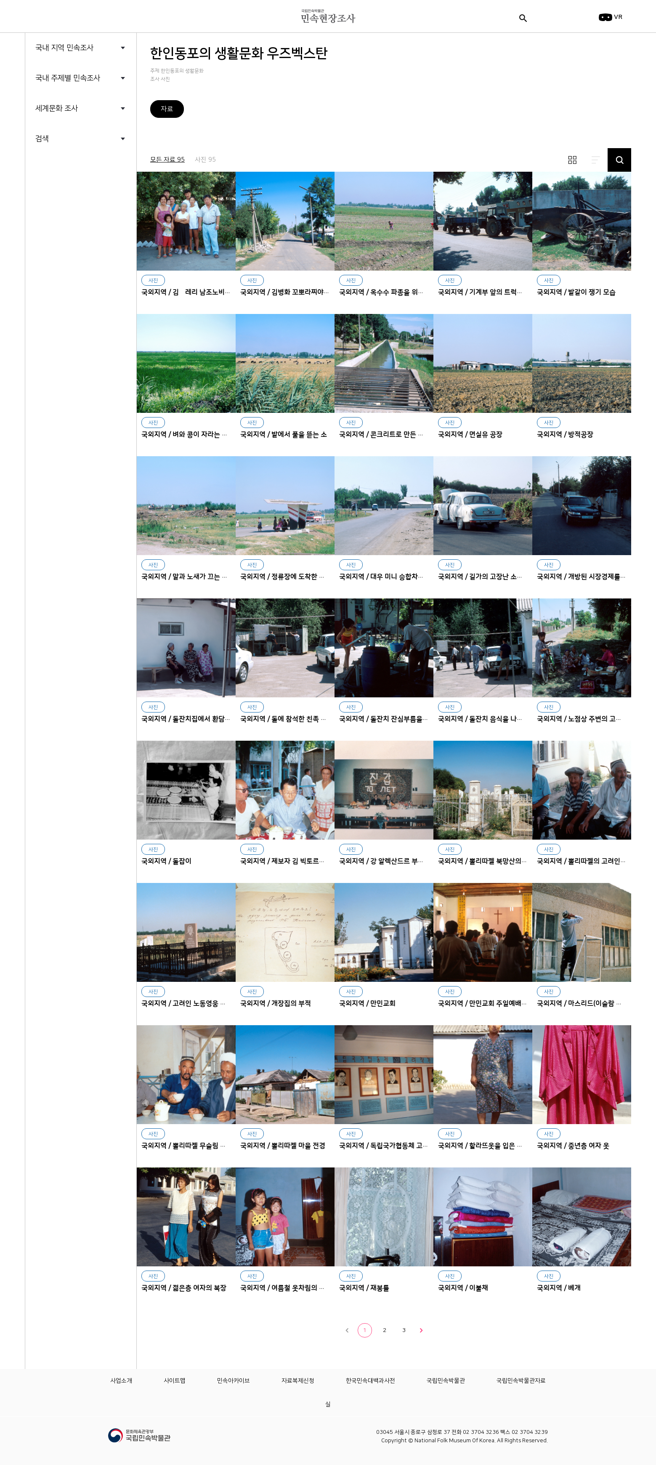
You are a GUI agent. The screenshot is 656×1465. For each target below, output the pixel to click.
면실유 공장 (482, 363)
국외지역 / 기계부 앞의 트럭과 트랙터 (491, 292)
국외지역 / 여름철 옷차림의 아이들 (289, 1288)
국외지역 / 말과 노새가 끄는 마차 (187, 577)
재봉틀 (384, 1216)
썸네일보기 (572, 160)
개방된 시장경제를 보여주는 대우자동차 (581, 505)
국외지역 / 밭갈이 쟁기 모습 (576, 292)
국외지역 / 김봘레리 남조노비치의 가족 (196, 292)
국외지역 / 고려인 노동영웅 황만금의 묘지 (200, 1004)
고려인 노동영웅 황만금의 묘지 (186, 932)
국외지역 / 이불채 (463, 1288)
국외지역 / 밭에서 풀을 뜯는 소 (283, 435)
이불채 (482, 1216)
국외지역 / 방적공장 (565, 435)
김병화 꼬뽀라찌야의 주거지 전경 (285, 221)
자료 (167, 109)
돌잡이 (186, 790)
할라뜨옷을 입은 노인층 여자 (482, 1074)
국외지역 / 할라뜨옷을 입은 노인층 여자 (494, 1146)
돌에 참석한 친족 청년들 (285, 647)
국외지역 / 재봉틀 (364, 1288)
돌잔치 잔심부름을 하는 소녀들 (384, 647)
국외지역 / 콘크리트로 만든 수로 (384, 435)
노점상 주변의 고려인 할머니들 (581, 647)
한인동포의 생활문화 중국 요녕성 (95, 263)
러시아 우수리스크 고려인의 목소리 (95, 164)
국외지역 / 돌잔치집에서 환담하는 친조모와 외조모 (213, 719)
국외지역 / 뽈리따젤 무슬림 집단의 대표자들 (203, 1146)
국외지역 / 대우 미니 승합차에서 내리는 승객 (402, 577)
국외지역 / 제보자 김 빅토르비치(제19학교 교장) (308, 861)
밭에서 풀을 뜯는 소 (285, 363)
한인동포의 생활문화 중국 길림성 (95, 246)
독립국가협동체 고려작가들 (384, 1074)
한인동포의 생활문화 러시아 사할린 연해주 (95, 197)
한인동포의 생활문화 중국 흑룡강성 (95, 279)
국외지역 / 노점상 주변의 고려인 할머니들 (596, 719)
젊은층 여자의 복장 (186, 1216)
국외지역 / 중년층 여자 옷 (573, 1146)
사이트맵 (175, 1380)
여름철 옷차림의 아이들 (285, 1216)
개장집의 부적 (285, 932)
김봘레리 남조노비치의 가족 (186, 221)
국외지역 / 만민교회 (367, 1004)
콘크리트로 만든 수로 (384, 363)
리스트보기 (596, 160)
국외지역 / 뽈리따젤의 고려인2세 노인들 (594, 861)
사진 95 (205, 159)
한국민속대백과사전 (370, 1380)
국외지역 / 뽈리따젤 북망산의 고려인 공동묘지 (503, 861)
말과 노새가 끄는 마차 (186, 505)
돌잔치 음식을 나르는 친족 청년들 (482, 647)
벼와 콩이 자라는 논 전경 (186, 363)
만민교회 (384, 932)
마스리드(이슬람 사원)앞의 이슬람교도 (581, 932)
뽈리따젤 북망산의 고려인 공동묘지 (482, 790)
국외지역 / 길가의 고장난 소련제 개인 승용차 (501, 577)
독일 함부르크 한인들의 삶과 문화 (95, 148)
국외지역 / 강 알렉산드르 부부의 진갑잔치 (398, 861)
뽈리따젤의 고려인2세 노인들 (581, 790)
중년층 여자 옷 (581, 1074)
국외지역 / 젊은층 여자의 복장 (183, 1288)
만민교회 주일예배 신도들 (482, 932)
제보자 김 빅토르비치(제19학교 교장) (285, 790)
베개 (581, 1216)
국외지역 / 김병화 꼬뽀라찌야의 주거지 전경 (302, 292)
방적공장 (581, 363)
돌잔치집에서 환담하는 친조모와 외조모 (186, 647)
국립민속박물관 (446, 1380)
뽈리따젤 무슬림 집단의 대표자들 (186, 1074)
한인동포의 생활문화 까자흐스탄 (94, 181)
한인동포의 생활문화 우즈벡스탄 (94, 230)
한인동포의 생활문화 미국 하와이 (95, 213)
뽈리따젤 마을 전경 (285, 1074)
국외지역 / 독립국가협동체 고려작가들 (393, 1146)
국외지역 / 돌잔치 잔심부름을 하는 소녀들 (398, 719)
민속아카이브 (233, 1380)
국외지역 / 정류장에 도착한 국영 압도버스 (299, 577)
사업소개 (121, 1380)
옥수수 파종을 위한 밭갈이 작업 (384, 221)
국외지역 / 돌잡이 (166, 861)
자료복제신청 (298, 1380)
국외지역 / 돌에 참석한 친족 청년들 (290, 719)
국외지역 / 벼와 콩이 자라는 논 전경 (191, 435)
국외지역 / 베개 (559, 1288)
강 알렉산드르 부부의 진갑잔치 (384, 790)
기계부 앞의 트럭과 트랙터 (482, 221)
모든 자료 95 (167, 159)
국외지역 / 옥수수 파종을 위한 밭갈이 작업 (399, 292)
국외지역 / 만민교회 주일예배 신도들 (490, 1004)
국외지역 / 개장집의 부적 (275, 1004)
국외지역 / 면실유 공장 (470, 435)
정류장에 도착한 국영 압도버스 (285, 505)
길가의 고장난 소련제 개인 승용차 (482, 505)
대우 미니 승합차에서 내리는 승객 (384, 505)
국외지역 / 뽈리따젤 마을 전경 (282, 1146)
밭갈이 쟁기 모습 (581, 221)
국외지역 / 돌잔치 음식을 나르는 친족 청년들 (501, 719)
